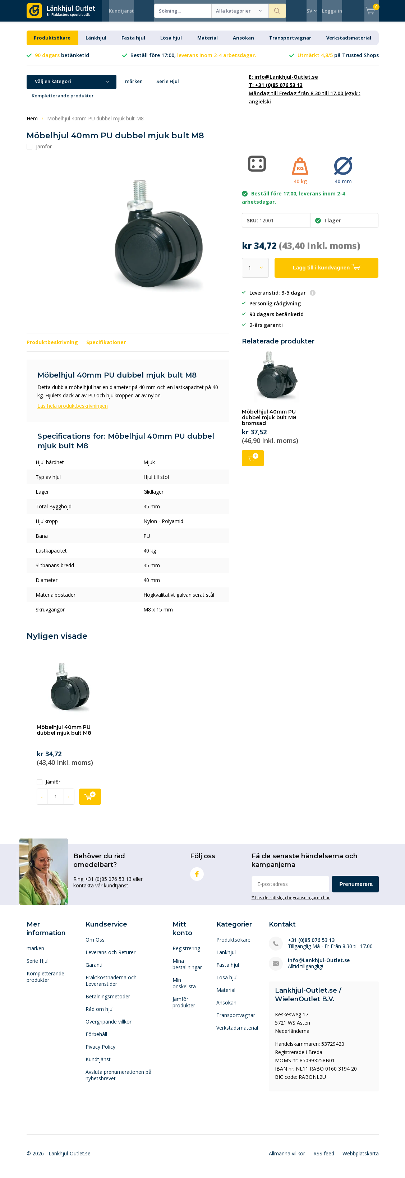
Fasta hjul (133, 43)
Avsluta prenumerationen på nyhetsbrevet (118, 1080)
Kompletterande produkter (63, 101)
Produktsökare (52, 43)
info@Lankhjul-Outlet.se (319, 965)
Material (207, 43)
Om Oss (95, 945)
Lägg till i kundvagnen (253, 463)
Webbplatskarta (360, 1158)
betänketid (62, 60)
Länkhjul (96, 43)
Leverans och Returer (110, 957)
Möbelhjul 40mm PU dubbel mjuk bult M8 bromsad (269, 422)
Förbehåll (96, 1039)
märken (134, 86)
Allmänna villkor (287, 1158)
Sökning (277, 11)
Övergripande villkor (109, 1027)
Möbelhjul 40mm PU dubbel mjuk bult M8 (64, 735)
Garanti (94, 970)
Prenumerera (356, 889)
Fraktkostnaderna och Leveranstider (111, 986)
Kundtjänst (121, 11)
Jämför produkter (183, 1007)
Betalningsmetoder (108, 1001)
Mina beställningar (187, 969)
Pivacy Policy (100, 1052)
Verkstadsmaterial (348, 43)
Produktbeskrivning (52, 347)
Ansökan (243, 43)
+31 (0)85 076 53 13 (311, 945)
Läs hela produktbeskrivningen (72, 411)
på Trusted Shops (338, 60)
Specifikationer (106, 347)
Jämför (48, 787)
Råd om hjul (100, 1014)
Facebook (197, 878)
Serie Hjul (167, 86)
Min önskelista (184, 988)
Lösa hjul (171, 43)
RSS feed (323, 1158)
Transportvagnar (290, 43)
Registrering (186, 953)
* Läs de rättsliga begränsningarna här (291, 903)
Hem (32, 123)
